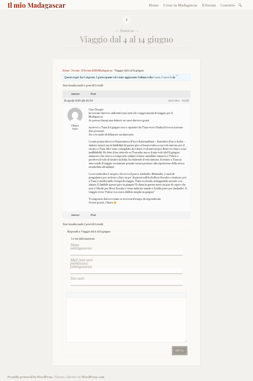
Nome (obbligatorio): (81, 246)
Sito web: (77, 278)
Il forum (209, 5)
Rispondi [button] (174, 101)
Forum (75, 70)
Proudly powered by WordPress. (30, 377)
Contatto (227, 5)
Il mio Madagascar (37, 4)
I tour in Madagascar (180, 5)
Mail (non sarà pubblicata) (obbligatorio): (81, 263)
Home (154, 5)
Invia (180, 350)
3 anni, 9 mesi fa (162, 77)
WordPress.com (93, 377)
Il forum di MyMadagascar (97, 70)
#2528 (185, 100)
